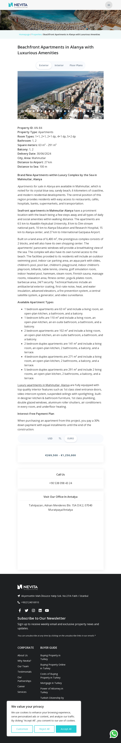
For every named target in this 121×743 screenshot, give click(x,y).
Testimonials (25, 671)
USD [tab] (50, 438)
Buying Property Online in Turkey (52, 666)
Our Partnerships (24, 679)
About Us (23, 655)
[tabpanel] (61, 95)
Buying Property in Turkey (50, 657)
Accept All (66, 729)
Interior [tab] (59, 65)
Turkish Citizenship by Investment (52, 699)
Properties (37, 34)
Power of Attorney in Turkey (51, 690)
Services (22, 691)
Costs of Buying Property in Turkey (50, 675)
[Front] (61, 587)
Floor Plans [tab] (76, 65)
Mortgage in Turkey (51, 683)
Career (21, 686)
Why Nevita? (24, 660)
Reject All (44, 729)
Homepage (24, 34)
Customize (22, 729)
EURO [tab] (71, 438)
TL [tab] (60, 438)
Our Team (23, 666)
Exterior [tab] (44, 65)
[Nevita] (18, 4)
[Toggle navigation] (108, 5)
